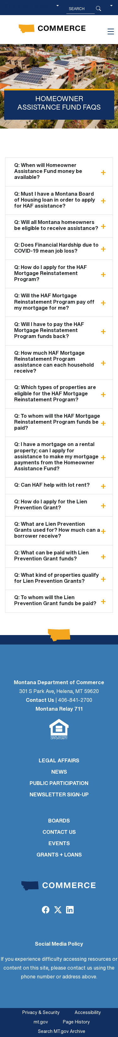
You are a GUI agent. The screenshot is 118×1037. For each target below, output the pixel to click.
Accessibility (88, 1013)
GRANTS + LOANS (59, 855)
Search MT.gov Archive (61, 1031)
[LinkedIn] (70, 910)
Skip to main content (28, 6)
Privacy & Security (40, 1013)
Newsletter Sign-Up (59, 795)
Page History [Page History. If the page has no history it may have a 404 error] (76, 1022)
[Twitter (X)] (57, 910)
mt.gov (41, 1022)
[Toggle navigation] (111, 31)
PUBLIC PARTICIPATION (59, 783)
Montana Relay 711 (59, 709)
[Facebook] (45, 910)
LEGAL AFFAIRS (59, 761)
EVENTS (59, 843)
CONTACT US (59, 832)
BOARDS (59, 821)
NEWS (59, 772)
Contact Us (40, 700)
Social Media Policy (59, 944)
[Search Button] (98, 9)
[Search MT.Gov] (80, 9)
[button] (111, 9)
